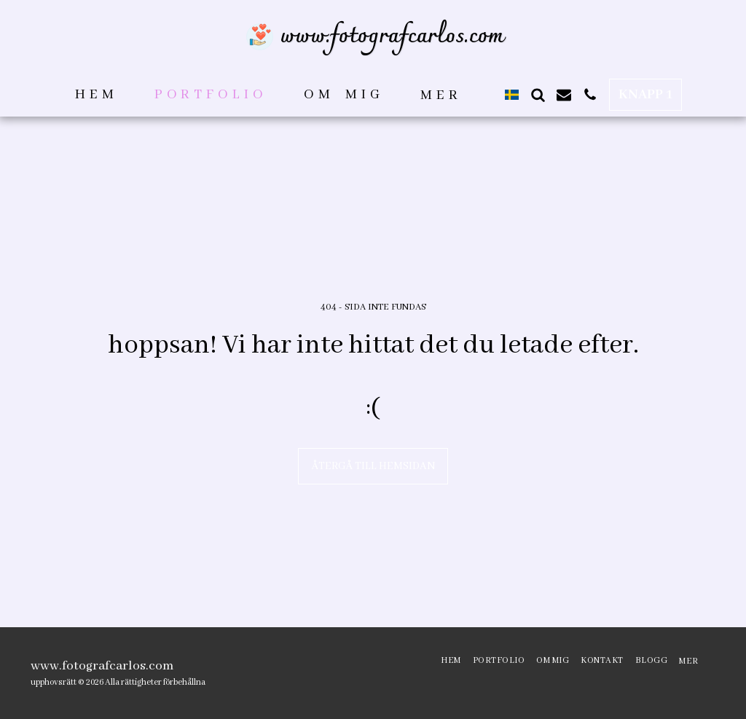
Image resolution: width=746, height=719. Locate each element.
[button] (537, 94)
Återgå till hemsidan (373, 466)
